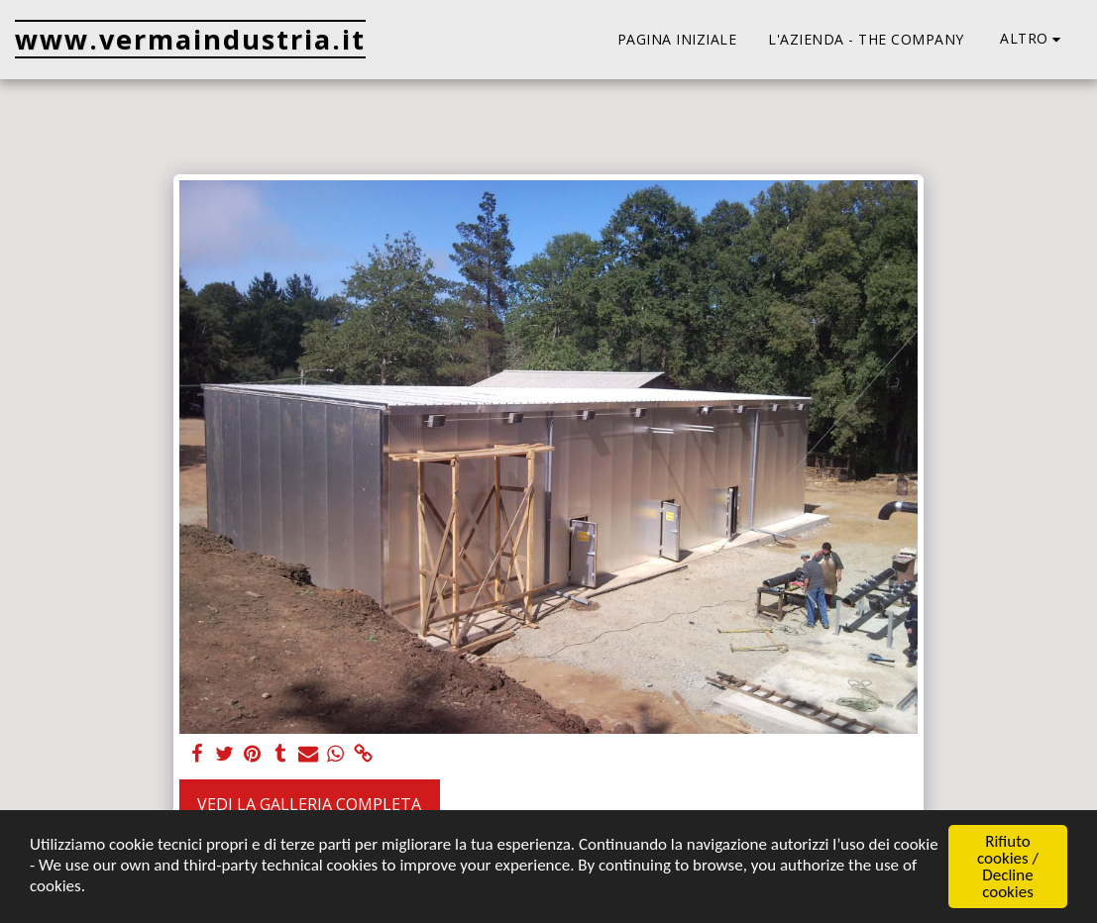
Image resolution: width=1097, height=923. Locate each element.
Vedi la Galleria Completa (309, 804)
